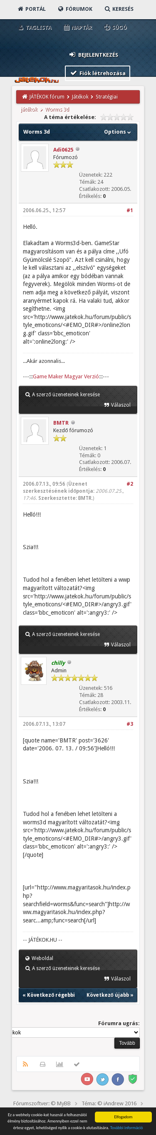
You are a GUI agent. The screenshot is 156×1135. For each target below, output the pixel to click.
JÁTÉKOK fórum (47, 97)
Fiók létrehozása (97, 72)
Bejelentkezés (93, 54)
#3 (129, 724)
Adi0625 (63, 150)
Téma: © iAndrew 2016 (109, 1103)
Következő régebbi (51, 995)
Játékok (80, 97)
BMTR (61, 423)
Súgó (115, 27)
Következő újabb (108, 995)
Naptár (77, 27)
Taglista (34, 27)
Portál (31, 9)
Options (118, 132)
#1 (129, 210)
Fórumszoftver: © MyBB (42, 1103)
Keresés (119, 9)
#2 (129, 484)
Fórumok (74, 9)
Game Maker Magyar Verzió (66, 376)
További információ (126, 1128)
